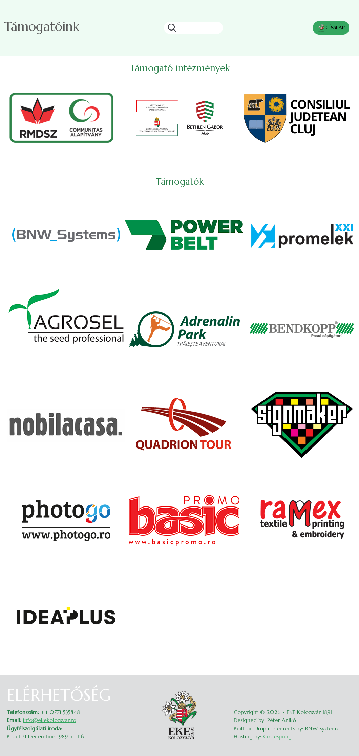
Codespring (277, 736)
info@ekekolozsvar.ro (49, 720)
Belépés (345, 689)
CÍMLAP (331, 28)
